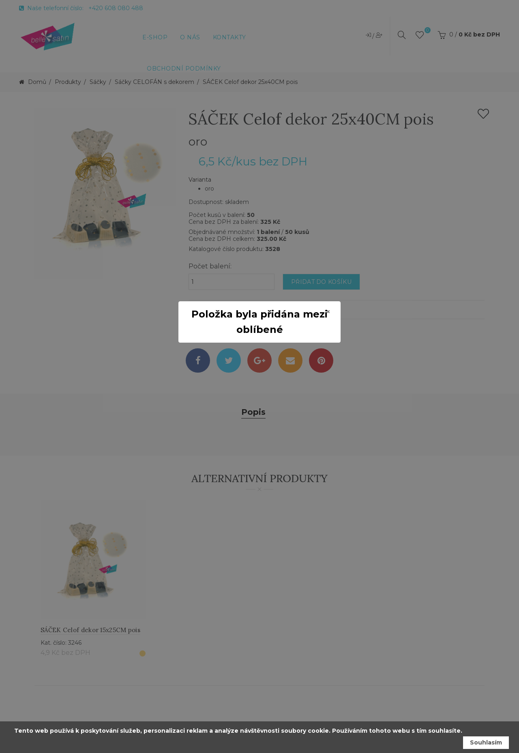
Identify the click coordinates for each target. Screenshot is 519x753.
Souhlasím (486, 742)
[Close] (328, 311)
